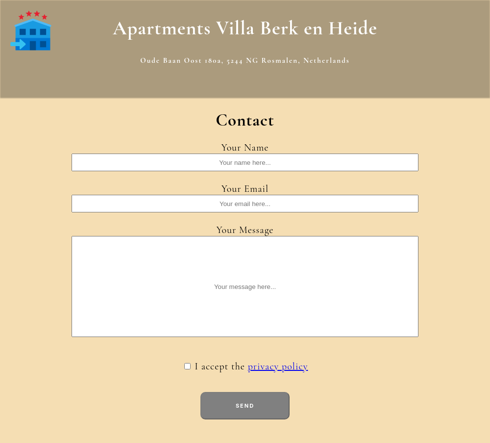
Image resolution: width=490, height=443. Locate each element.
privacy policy (278, 366)
